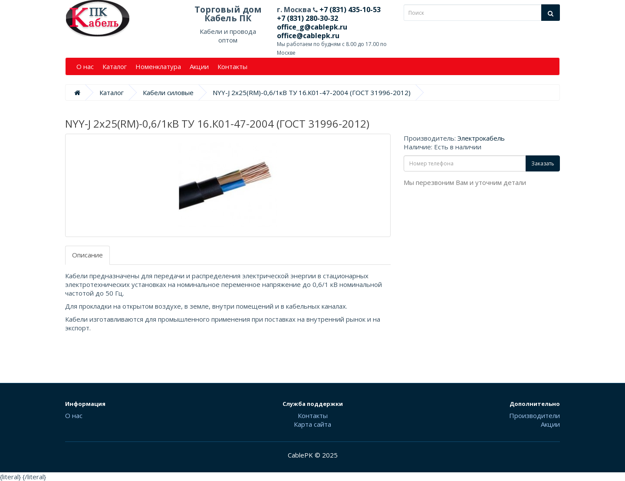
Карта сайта (312, 424)
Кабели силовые (168, 92)
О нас (85, 66)
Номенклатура (158, 66)
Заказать (542, 163)
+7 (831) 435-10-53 (349, 9)
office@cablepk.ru (308, 35)
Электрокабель (481, 138)
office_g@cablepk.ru (312, 27)
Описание (87, 254)
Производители (534, 415)
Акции (199, 66)
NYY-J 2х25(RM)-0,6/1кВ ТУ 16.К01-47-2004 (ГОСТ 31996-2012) (312, 92)
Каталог (114, 66)
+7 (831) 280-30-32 (307, 18)
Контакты (232, 66)
